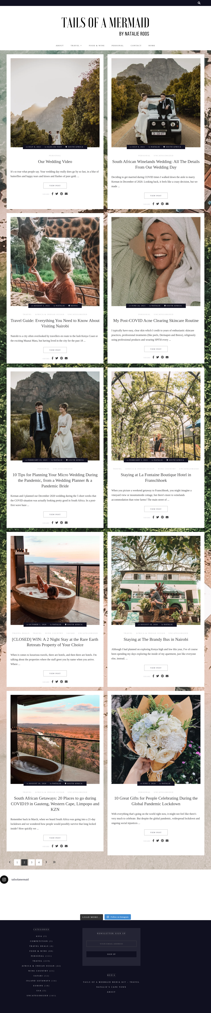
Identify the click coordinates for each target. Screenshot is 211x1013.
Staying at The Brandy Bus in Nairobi (156, 639)
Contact (136, 46)
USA (39, 991)
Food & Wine (97, 46)
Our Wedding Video (55, 161)
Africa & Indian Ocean (49, 314)
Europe (38, 986)
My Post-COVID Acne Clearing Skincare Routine (156, 320)
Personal (118, 46)
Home (152, 46)
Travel (75, 46)
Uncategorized (163, 156)
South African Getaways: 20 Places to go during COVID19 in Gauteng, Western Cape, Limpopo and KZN (55, 804)
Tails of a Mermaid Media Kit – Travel (111, 982)
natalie (155, 147)
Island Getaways (38, 981)
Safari (71, 633)
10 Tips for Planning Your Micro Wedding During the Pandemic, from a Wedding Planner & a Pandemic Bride (55, 480)
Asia (39, 936)
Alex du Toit (54, 147)
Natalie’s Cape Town (111, 987)
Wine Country (167, 469)
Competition (39, 941)
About (60, 46)
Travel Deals (21, 633)
